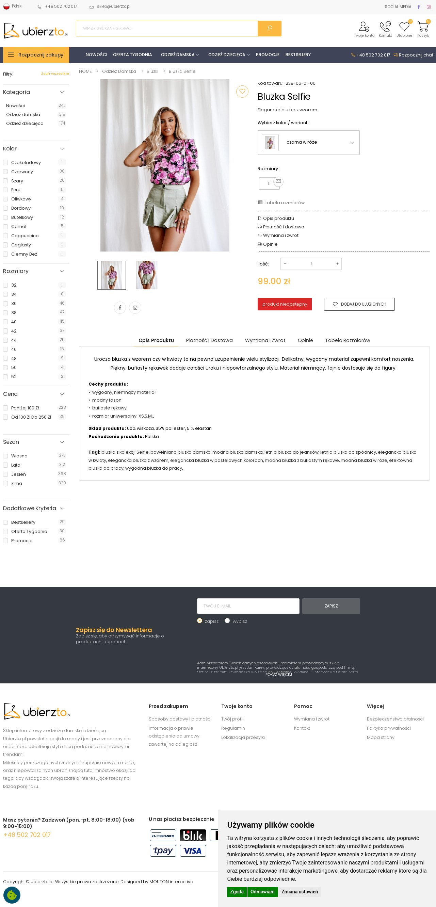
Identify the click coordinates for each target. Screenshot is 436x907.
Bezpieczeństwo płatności (395, 719)
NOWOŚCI (96, 55)
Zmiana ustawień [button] (299, 891)
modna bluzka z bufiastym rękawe (302, 460)
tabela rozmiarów (281, 202)
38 (14, 312)
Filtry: (8, 74)
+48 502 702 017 (57, 6)
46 (14, 349)
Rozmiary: (268, 169)
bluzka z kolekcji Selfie (125, 452)
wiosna (19, 456)
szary (17, 181)
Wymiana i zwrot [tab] (265, 340)
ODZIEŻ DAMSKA (177, 55)
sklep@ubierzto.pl (109, 6)
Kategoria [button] (16, 92)
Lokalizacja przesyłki (243, 737)
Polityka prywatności (389, 728)
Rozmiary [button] (16, 271)
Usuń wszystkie (55, 73)
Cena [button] (10, 394)
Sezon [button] (11, 442)
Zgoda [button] (237, 891)
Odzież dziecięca (25, 123)
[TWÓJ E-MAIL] (248, 606)
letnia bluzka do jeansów (291, 452)
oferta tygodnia (29, 531)
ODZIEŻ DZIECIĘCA (226, 55)
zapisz (212, 621)
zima (16, 483)
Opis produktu (276, 218)
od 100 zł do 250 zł (31, 417)
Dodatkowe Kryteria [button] (29, 508)
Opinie (268, 244)
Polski (12, 6)
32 (14, 285)
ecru (15, 190)
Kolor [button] (10, 148)
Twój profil (232, 719)
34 (14, 294)
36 (14, 303)
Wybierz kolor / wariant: (283, 123)
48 (14, 358)
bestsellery (23, 522)
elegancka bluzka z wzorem (138, 460)
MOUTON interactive (171, 882)
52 (14, 376)
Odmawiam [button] (263, 891)
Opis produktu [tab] (156, 340)
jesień (18, 474)
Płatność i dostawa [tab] (209, 340)
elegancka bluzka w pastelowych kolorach (216, 460)
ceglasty (21, 245)
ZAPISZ (331, 606)
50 (14, 367)
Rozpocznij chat (413, 55)
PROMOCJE (267, 55)
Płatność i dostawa (281, 227)
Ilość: (263, 264)
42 (14, 331)
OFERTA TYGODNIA (132, 55)
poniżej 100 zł (25, 408)
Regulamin (233, 728)
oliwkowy (21, 199)
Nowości (15, 106)
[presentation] (249, 641)
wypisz (240, 621)
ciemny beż (24, 254)
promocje (22, 541)
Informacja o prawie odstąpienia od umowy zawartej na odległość (174, 736)
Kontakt (302, 728)
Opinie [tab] (305, 340)
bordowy (21, 208)
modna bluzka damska (237, 452)
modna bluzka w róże (364, 460)
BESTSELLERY (298, 55)
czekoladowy (26, 162)
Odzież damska (23, 114)
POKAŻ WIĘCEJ (278, 674)
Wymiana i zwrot (278, 235)
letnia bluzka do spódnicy (348, 452)
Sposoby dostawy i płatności (180, 719)
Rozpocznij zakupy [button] (41, 54)
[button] (364, 29)
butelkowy (22, 217)
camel (18, 226)
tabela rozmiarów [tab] (347, 340)
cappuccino (25, 236)
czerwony (22, 172)
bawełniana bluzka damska (180, 452)
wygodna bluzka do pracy (153, 468)
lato (15, 465)
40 (14, 322)
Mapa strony (380, 737)
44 (14, 340)
